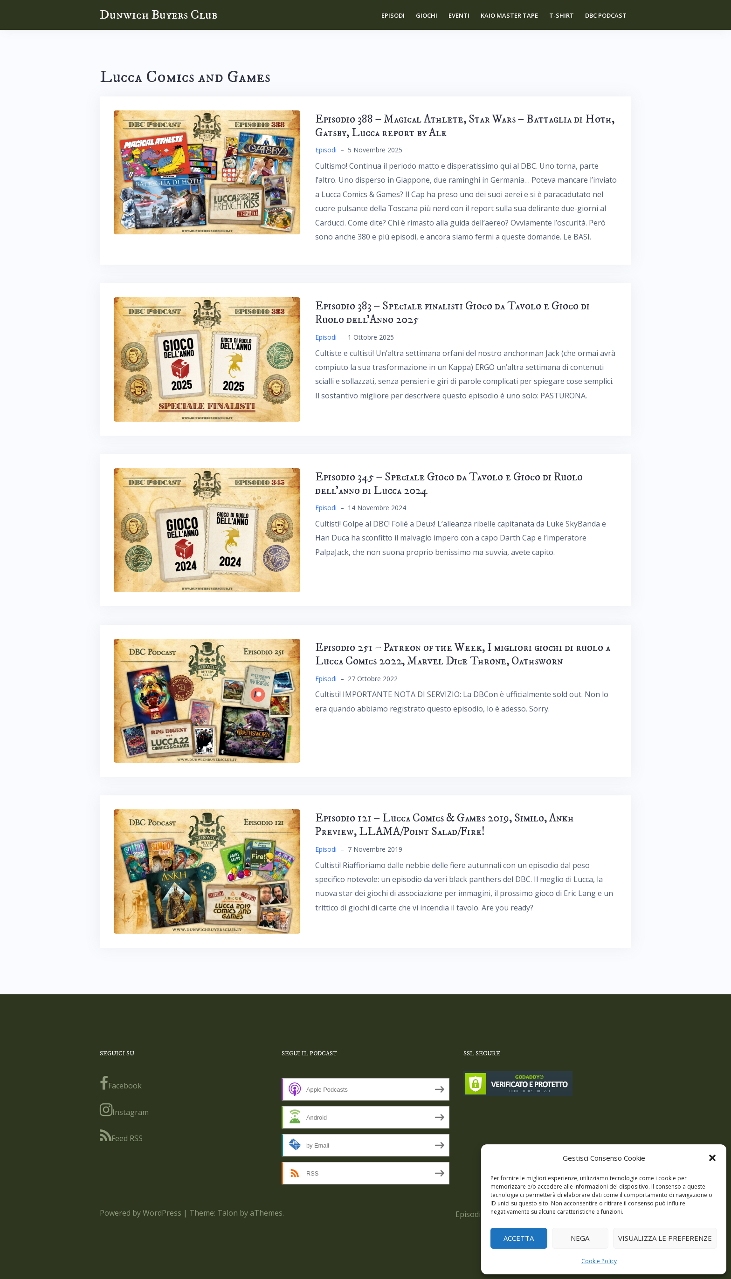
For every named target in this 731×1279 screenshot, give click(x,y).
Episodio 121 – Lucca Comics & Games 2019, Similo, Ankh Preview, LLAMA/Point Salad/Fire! (444, 825)
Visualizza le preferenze (665, 1238)
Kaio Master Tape (509, 15)
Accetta (518, 1238)
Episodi (393, 15)
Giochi (426, 15)
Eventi (458, 15)
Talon (227, 1213)
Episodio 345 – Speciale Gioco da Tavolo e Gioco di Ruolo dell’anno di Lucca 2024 (449, 484)
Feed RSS (121, 1136)
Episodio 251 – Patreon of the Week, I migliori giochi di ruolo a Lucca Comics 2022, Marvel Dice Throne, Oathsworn (462, 654)
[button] (712, 1158)
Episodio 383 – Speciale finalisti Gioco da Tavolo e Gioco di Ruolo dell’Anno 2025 (452, 313)
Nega (580, 1238)
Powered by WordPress (140, 1213)
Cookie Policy (599, 1261)
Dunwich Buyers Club (158, 15)
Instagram (124, 1109)
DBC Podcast (606, 15)
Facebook (121, 1083)
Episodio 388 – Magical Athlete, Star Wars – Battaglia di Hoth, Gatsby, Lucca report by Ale (464, 126)
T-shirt (561, 15)
